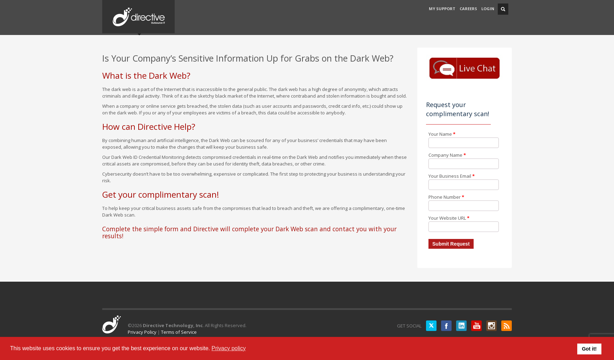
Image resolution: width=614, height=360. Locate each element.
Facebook (446, 325)
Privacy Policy (142, 332)
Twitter (431, 325)
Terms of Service (179, 332)
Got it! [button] (589, 349)
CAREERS (468, 8)
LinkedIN (461, 325)
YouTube (476, 325)
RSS (506, 325)
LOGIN (487, 8)
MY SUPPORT (442, 8)
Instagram (491, 325)
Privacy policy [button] (228, 348)
